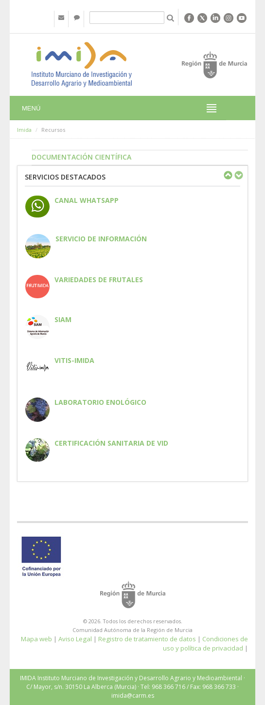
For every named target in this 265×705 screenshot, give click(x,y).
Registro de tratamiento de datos (147, 638)
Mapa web (36, 638)
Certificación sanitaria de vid (111, 443)
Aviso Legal (75, 638)
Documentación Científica (81, 157)
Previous (227, 175)
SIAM (62, 319)
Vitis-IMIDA (74, 360)
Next (238, 175)
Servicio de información (101, 238)
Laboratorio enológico (100, 402)
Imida (24, 129)
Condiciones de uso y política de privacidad (205, 643)
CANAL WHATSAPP (86, 200)
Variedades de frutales (98, 279)
